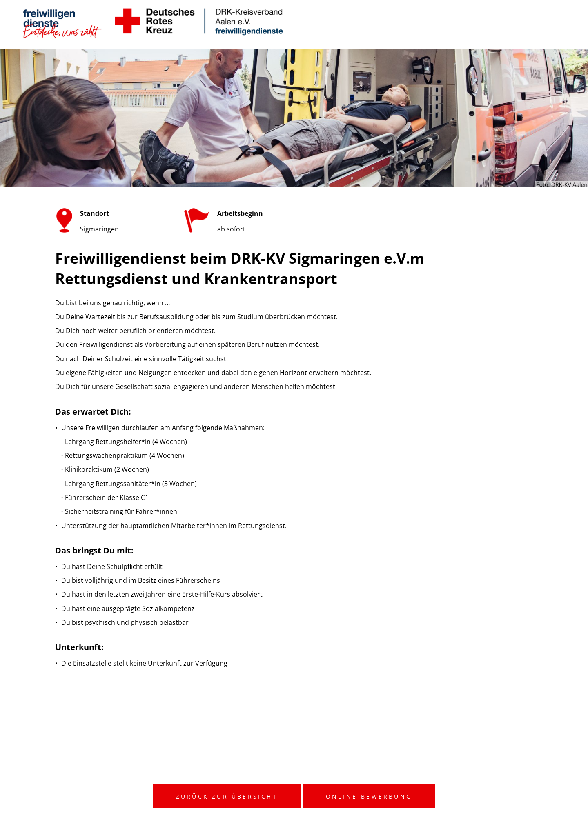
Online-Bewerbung (369, 796)
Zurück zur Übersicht (227, 796)
